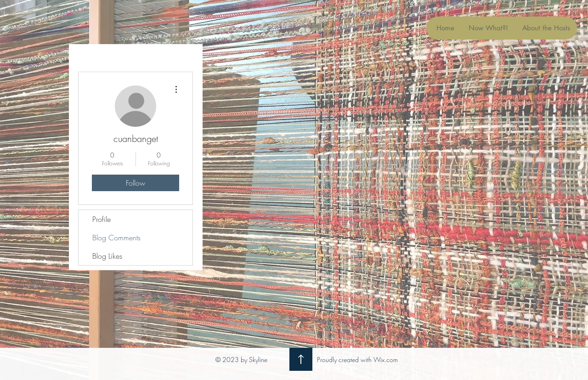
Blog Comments (116, 238)
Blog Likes (107, 256)
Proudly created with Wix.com (357, 359)
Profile (101, 219)
